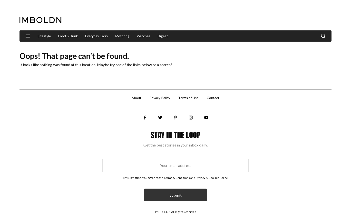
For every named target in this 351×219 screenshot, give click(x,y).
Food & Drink (68, 36)
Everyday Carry (96, 36)
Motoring (122, 36)
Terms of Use (188, 98)
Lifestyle (44, 36)
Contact (213, 98)
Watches (143, 36)
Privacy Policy (159, 98)
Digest (163, 36)
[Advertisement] (243, 16)
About (136, 98)
